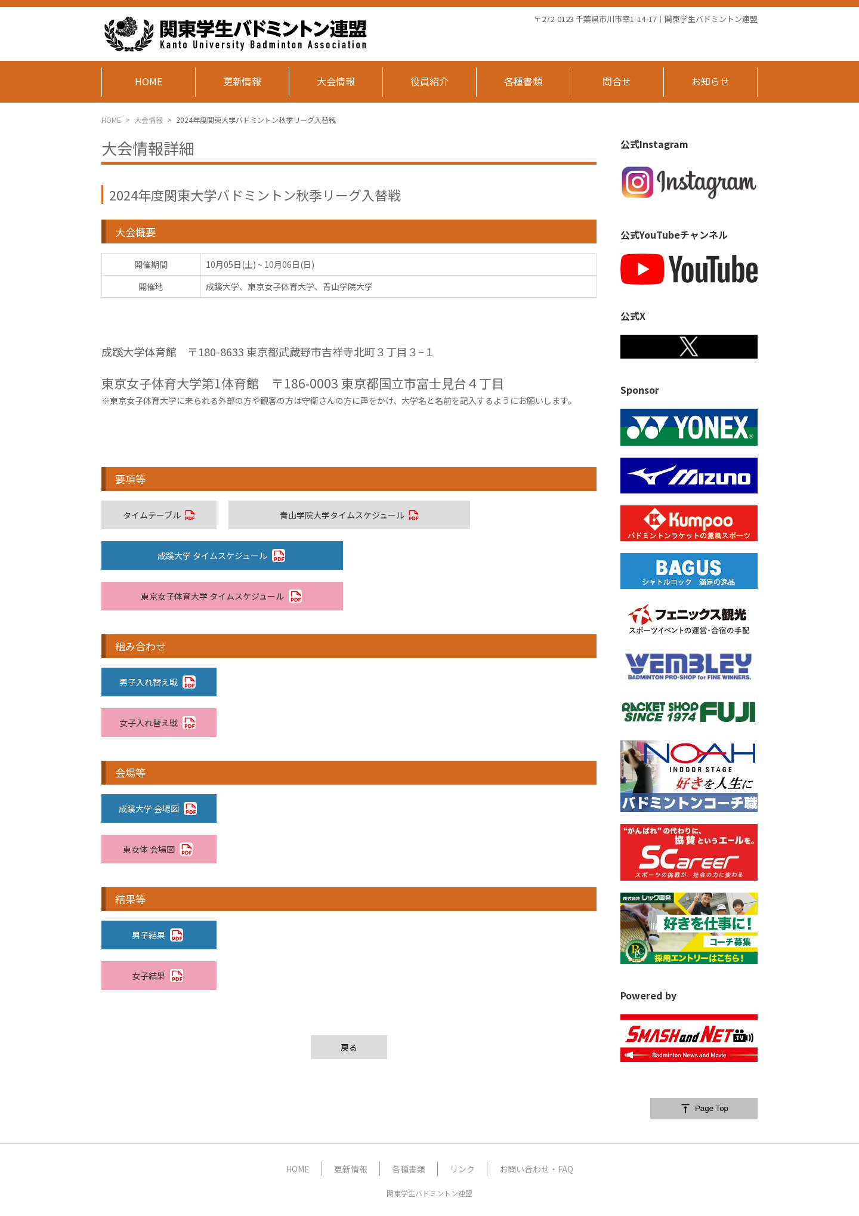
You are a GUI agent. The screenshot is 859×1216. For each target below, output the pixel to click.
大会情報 (148, 120)
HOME (111, 120)
